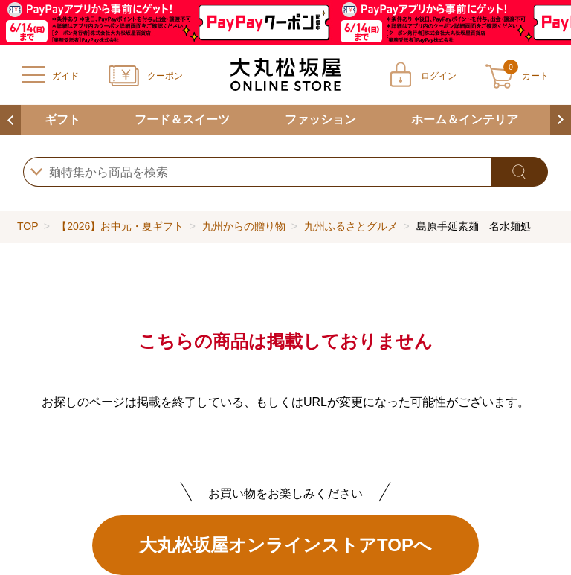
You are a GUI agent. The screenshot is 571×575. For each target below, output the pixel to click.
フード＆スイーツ (182, 119)
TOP (27, 226)
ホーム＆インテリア (464, 119)
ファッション (320, 119)
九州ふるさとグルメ (351, 226)
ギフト (62, 119)
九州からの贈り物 (244, 226)
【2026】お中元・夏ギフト (120, 226)
